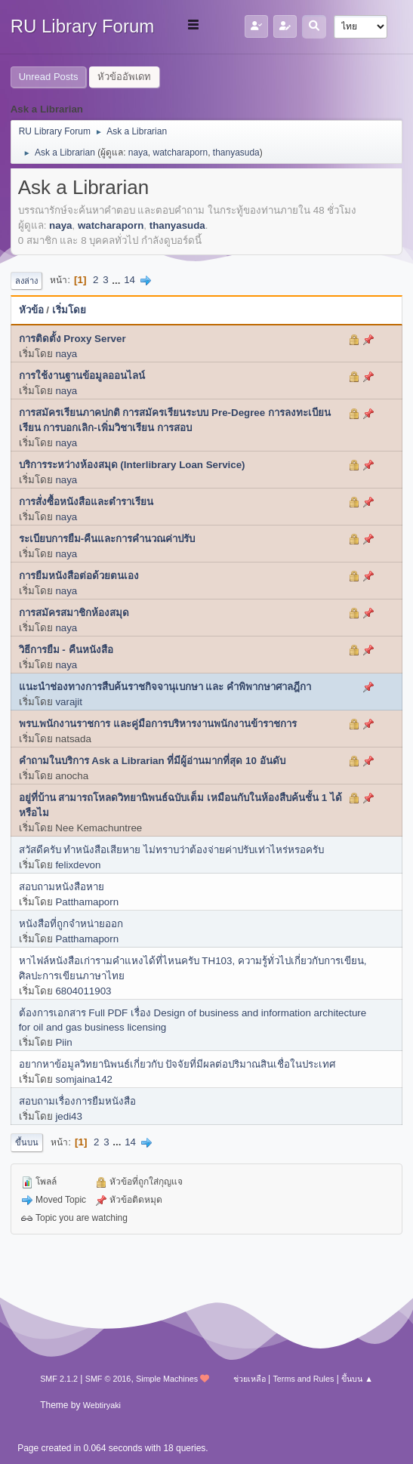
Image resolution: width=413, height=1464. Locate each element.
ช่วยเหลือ (249, 1378)
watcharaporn (180, 152)
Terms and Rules (303, 1378)
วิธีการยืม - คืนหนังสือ (66, 649)
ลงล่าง (26, 280)
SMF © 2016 (108, 1378)
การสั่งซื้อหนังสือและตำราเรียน (86, 501)
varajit (68, 701)
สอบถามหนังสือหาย (61, 886)
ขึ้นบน (27, 1142)
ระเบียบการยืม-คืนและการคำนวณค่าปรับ (107, 538)
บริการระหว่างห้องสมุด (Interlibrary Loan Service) (132, 464)
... (117, 279)
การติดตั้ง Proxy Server (72, 338)
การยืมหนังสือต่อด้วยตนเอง (79, 575)
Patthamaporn (87, 902)
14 (129, 279)
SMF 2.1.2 (59, 1378)
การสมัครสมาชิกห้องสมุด (74, 612)
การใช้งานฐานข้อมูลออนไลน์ (82, 375)
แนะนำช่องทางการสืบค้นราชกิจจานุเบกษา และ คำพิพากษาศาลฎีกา (165, 686)
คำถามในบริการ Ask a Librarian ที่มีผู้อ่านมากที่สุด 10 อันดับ (152, 760)
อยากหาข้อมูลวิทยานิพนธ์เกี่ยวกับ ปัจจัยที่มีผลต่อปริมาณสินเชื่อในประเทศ (177, 1064)
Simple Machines (167, 1378)
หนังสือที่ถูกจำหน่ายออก (71, 923)
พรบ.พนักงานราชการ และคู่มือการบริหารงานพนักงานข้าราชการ (158, 723)
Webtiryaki (102, 1405)
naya (138, 152)
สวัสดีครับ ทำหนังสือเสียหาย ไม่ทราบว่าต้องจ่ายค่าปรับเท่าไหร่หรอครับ (171, 849)
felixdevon (77, 865)
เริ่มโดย (69, 310)
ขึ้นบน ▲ (357, 1378)
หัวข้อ (31, 310)
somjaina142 (83, 1079)
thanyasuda (236, 152)
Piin (63, 1042)
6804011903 (83, 991)
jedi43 (68, 1116)
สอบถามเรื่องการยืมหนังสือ (77, 1101)
